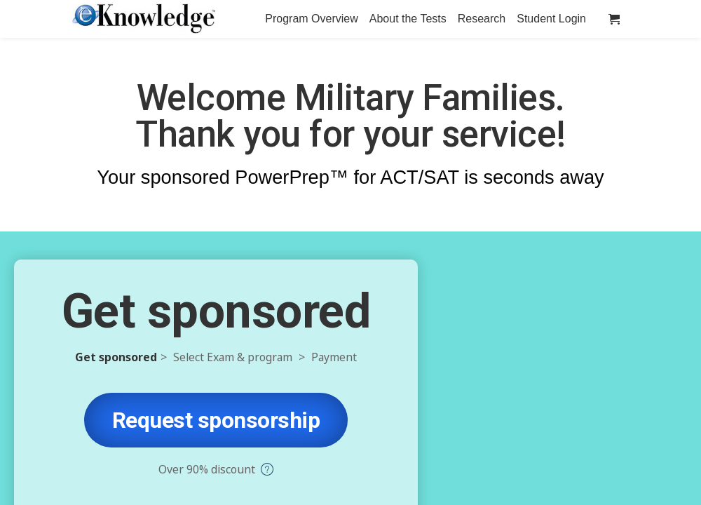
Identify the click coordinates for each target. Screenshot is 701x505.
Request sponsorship (216, 420)
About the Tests (408, 19)
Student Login (551, 19)
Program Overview (311, 19)
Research (481, 19)
